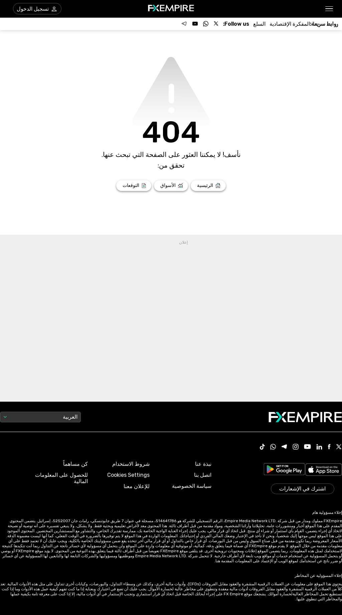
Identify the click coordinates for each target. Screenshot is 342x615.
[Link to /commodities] (259, 24)
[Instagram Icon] (296, 447)
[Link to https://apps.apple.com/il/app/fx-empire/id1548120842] (323, 470)
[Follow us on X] (216, 24)
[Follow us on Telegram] (184, 24)
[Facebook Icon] (329, 447)
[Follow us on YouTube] (195, 24)
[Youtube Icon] (307, 447)
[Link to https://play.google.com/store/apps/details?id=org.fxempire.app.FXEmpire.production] (284, 470)
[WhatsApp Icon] (273, 447)
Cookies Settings (128, 475)
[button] (329, 9)
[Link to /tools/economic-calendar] (290, 24)
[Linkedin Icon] (319, 447)
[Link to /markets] (171, 185)
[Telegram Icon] (284, 447)
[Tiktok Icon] (262, 447)
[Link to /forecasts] (133, 185)
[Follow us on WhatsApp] (206, 24)
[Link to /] (208, 185)
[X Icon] (339, 447)
